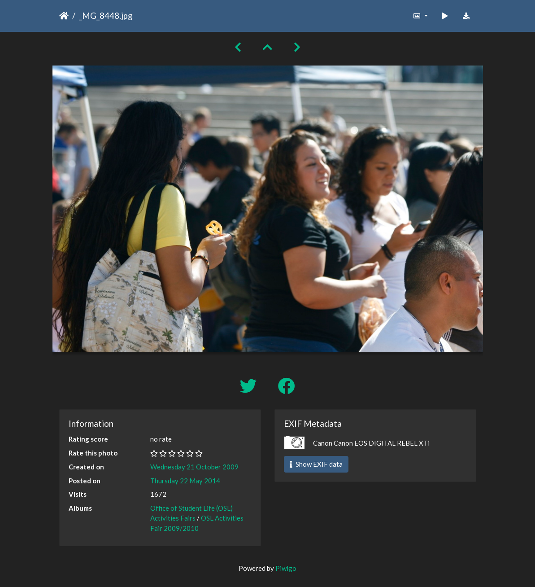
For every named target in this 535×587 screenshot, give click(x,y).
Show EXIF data (316, 464)
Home (64, 15)
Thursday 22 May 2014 (185, 481)
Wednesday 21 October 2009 (194, 467)
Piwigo (285, 568)
